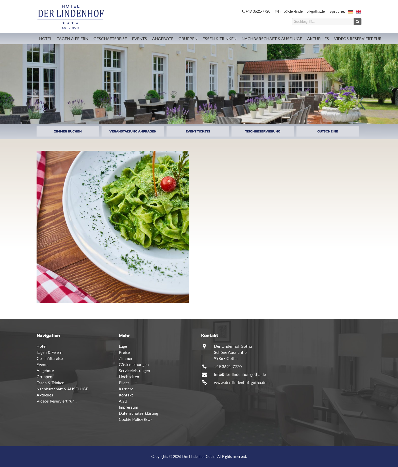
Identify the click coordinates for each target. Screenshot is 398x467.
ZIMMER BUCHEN (68, 131)
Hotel (45, 38)
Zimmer (125, 358)
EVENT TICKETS (198, 131)
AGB (123, 400)
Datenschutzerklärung (138, 413)
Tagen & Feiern (72, 38)
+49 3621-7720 (256, 11)
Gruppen (187, 38)
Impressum (128, 407)
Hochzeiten (129, 376)
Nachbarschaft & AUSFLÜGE (272, 38)
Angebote (162, 38)
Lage (123, 346)
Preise (124, 352)
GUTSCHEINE (327, 131)
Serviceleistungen (134, 370)
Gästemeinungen (134, 364)
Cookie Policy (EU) (135, 419)
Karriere (126, 388)
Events (139, 38)
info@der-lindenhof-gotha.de (300, 11)
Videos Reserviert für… (359, 38)
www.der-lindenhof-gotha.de (240, 382)
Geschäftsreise (110, 38)
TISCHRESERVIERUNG (262, 131)
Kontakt (126, 394)
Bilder (124, 382)
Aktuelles (318, 38)
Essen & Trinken (220, 38)
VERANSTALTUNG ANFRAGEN (132, 131)
